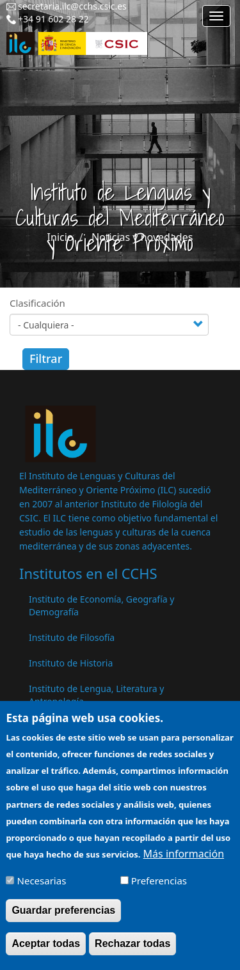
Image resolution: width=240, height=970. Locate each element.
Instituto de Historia (71, 663)
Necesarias (42, 889)
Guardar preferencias (63, 919)
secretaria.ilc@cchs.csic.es (72, 6)
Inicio (60, 237)
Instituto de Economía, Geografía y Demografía (101, 605)
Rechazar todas (132, 952)
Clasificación (37, 302)
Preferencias (159, 889)
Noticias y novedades (142, 237)
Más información (183, 863)
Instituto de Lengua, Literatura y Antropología (96, 694)
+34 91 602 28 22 (53, 19)
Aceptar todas (46, 952)
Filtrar (45, 358)
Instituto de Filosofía (72, 637)
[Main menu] (216, 16)
